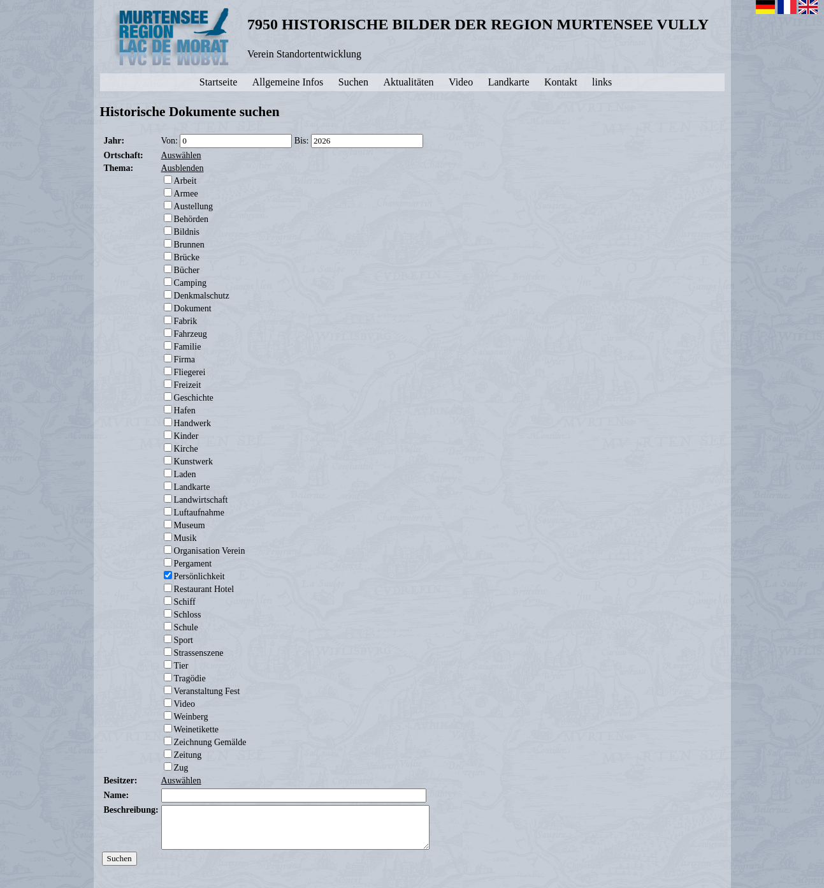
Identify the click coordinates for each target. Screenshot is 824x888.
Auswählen (181, 155)
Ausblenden (182, 168)
